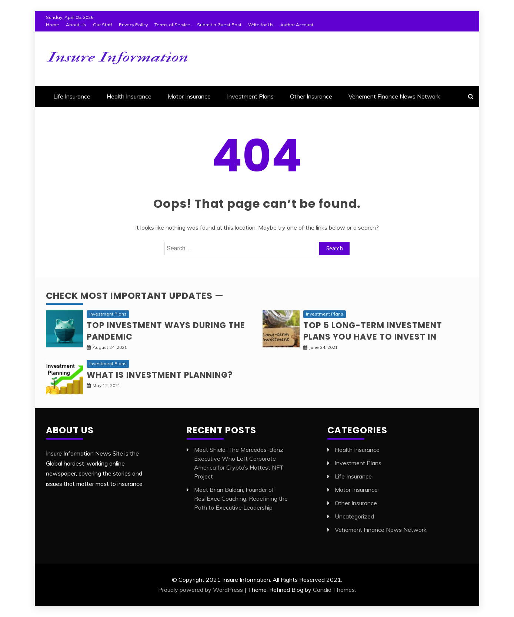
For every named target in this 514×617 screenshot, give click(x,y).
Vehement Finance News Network (394, 96)
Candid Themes (334, 589)
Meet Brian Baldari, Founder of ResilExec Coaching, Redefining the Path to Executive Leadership (241, 498)
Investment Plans (250, 96)
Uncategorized (354, 516)
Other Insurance (311, 96)
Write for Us (261, 24)
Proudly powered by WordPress (200, 589)
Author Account (296, 24)
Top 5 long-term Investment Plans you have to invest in (372, 331)
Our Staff (102, 24)
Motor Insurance (189, 96)
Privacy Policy (133, 24)
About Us (76, 24)
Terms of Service (172, 24)
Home (52, 24)
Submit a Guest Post (219, 24)
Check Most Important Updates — (135, 296)
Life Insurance (71, 96)
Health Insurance (129, 96)
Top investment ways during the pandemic (166, 331)
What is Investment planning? (160, 375)
